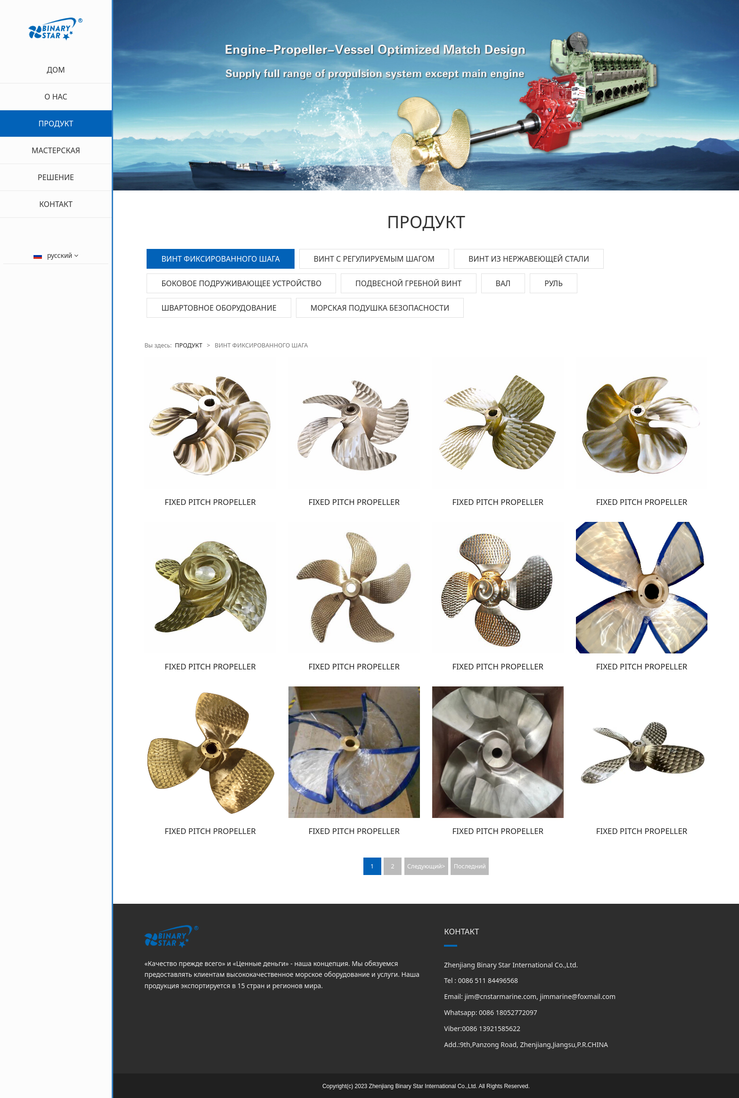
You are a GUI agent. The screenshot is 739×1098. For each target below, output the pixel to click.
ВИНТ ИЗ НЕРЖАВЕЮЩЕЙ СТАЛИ (528, 259)
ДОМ (56, 70)
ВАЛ (503, 283)
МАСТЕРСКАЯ (56, 150)
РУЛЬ (553, 283)
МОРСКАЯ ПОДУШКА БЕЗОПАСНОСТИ (380, 308)
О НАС (55, 96)
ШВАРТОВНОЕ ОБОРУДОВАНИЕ (218, 308)
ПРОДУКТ (56, 123)
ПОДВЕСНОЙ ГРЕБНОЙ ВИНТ (408, 283)
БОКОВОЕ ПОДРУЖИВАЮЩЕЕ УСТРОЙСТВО (241, 283)
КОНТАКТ (56, 204)
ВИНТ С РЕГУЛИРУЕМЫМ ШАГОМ (374, 259)
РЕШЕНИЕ (56, 177)
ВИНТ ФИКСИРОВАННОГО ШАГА (220, 259)
